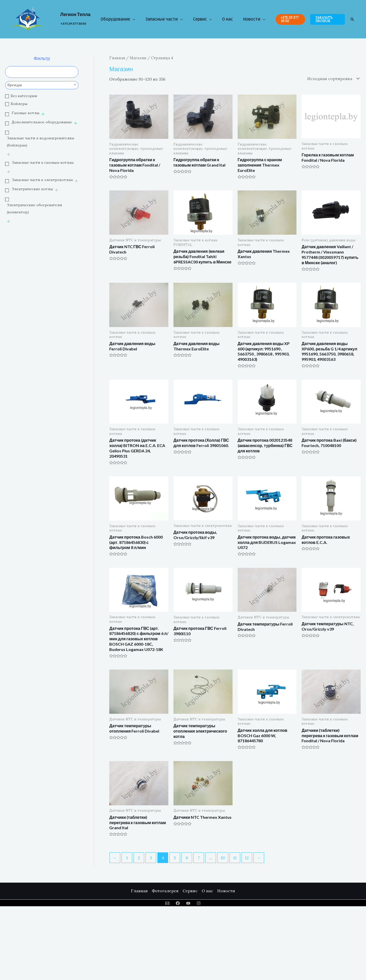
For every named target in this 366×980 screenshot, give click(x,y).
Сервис (200, 19)
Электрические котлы (32, 189)
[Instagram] (199, 903)
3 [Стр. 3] (151, 857)
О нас (227, 19)
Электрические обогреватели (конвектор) (34, 208)
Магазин (138, 57)
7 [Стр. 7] (199, 857)
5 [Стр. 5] (175, 857)
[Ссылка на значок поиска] (352, 19)
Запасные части (161, 19)
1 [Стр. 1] (127, 857)
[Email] (167, 903)
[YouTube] (188, 903)
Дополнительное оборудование (42, 122)
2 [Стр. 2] (139, 857)
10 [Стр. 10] (223, 857)
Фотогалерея (165, 890)
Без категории (24, 96)
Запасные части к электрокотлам (42, 179)
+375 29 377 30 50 (73, 23)
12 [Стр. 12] (247, 857)
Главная (117, 57)
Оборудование (115, 19)
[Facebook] (178, 903)
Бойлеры (19, 103)
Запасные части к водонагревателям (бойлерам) (40, 141)
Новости (251, 19)
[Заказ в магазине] (332, 79)
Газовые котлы (25, 113)
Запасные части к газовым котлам (43, 162)
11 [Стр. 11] (235, 857)
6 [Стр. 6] (187, 857)
